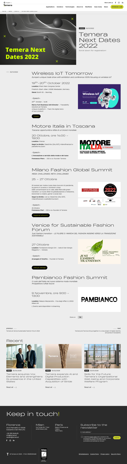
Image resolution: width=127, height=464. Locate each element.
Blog (86, 370)
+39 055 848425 (12, 433)
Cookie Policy (94, 454)
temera (8, 5)
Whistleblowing (84, 454)
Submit (117, 437)
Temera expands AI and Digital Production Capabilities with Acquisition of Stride (61, 378)
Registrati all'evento (41, 215)
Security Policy (116, 454)
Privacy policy (105, 454)
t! (7, 454)
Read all (9, 387)
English (8, 2)
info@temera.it (11, 435)
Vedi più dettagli (40, 268)
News (10, 11)
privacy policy (93, 437)
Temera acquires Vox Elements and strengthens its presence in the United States (24, 378)
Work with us (109, 2)
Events (16, 11)
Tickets (36, 116)
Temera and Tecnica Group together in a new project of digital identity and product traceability (98, 332)
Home (4, 11)
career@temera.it (12, 437)
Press (9, 370)
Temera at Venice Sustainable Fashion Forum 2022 (23, 331)
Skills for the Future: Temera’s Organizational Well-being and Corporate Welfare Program (102, 378)
